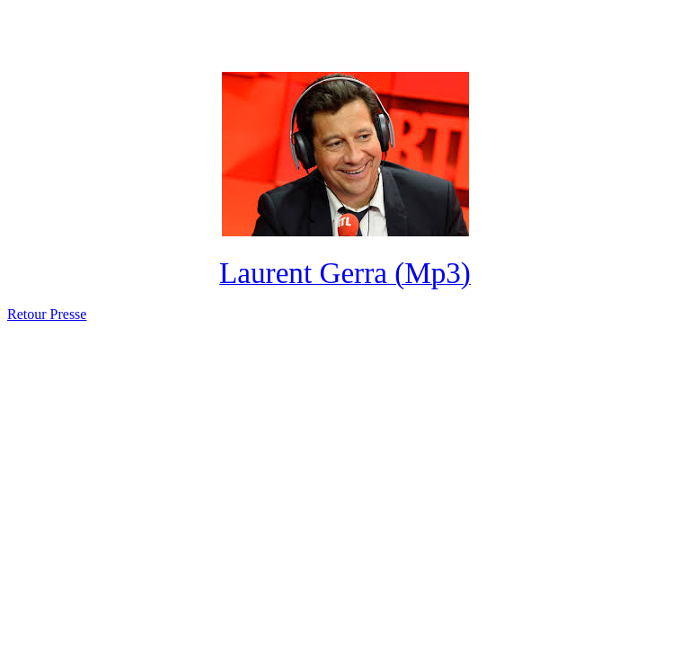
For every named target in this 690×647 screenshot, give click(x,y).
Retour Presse (46, 314)
